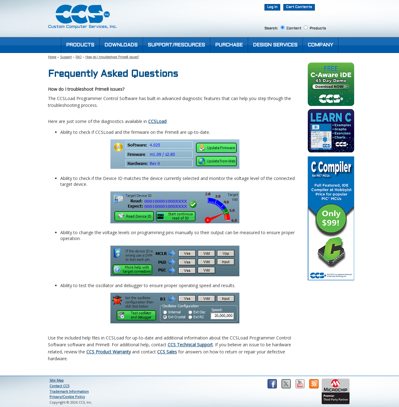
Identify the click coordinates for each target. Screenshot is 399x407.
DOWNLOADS (121, 45)
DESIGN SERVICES (275, 45)
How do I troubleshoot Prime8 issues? (112, 57)
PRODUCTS (80, 45)
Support (66, 57)
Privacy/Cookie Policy (67, 396)
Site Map (56, 380)
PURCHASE (229, 45)
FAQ (78, 57)
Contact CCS (59, 385)
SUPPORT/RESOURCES (176, 45)
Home (52, 57)
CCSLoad (157, 121)
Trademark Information (69, 391)
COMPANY (320, 45)
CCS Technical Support (190, 345)
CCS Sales (167, 352)
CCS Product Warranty (108, 352)
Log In (272, 7)
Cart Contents (299, 7)
